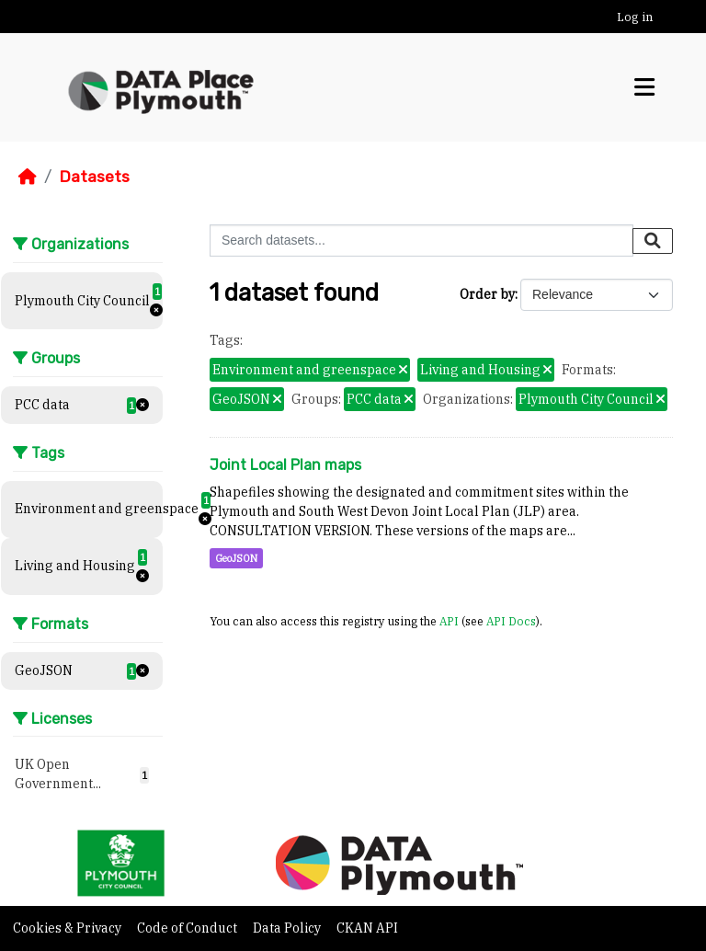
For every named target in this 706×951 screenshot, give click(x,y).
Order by (487, 294)
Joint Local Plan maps (285, 465)
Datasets (94, 176)
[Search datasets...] (421, 240)
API (449, 620)
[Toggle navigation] (644, 87)
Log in (635, 17)
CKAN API (367, 928)
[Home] (27, 176)
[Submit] (652, 241)
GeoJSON (236, 558)
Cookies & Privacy (68, 928)
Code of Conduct (188, 928)
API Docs (511, 620)
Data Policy (288, 928)
